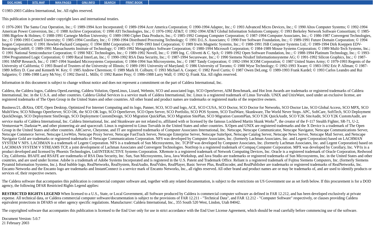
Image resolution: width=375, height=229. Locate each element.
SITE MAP (38, 2)
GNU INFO (88, 2)
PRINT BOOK (134, 2)
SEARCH (109, 2)
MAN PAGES (63, 2)
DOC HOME (14, 2)
